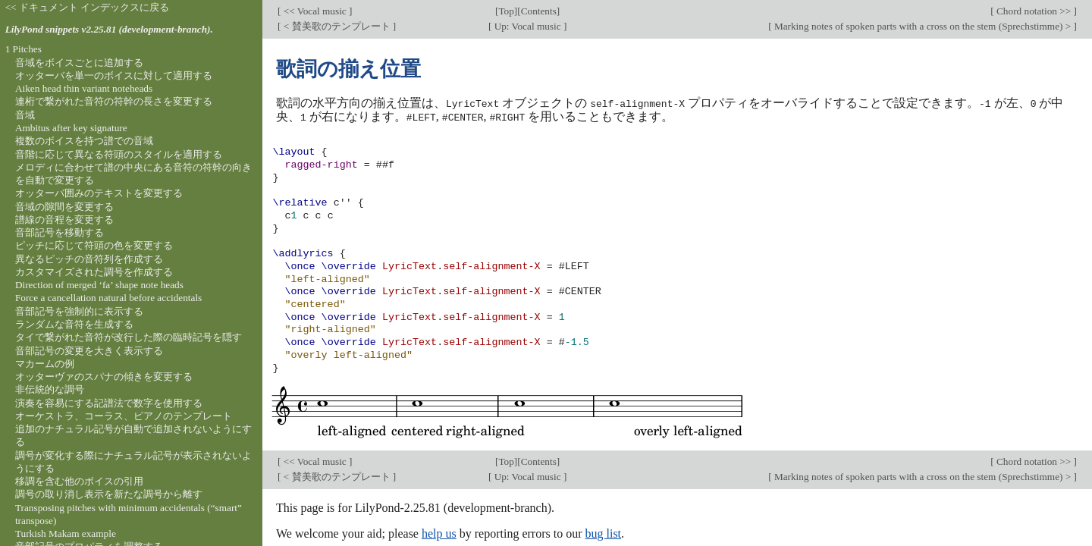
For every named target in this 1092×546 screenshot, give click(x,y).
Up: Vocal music (527, 26)
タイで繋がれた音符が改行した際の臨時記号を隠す (128, 337)
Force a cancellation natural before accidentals (108, 297)
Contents (539, 11)
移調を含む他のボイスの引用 (79, 481)
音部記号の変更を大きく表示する (89, 350)
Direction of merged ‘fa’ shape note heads (99, 284)
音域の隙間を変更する (64, 206)
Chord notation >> (1034, 11)
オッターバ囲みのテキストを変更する (99, 193)
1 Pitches (23, 49)
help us (439, 532)
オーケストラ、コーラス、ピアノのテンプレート (123, 416)
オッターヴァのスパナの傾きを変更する (104, 376)
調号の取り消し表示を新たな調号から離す (108, 494)
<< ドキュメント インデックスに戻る (87, 7)
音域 (25, 115)
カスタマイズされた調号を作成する (94, 272)
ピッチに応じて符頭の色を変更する (94, 245)
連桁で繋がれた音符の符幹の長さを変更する (113, 101)
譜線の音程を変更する (64, 219)
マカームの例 (44, 363)
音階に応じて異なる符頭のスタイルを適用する (118, 154)
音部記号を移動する (59, 232)
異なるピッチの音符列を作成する (89, 259)
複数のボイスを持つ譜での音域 (84, 140)
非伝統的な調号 (49, 389)
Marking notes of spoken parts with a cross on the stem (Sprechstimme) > (923, 26)
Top (505, 11)
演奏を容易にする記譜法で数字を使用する (108, 403)
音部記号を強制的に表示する (79, 311)
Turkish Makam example (65, 533)
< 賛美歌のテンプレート (336, 26)
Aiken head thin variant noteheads (83, 88)
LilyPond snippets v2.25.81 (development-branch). (109, 29)
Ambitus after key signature (71, 127)
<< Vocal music (315, 11)
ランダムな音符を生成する (74, 324)
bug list (603, 532)
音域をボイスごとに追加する (79, 62)
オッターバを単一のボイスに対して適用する (113, 75)
